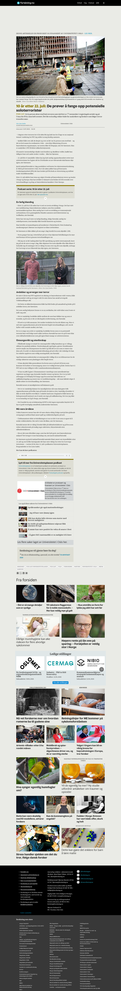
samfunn (20, 569)
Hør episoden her (42, 194)
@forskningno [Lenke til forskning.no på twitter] (85, 871)
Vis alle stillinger (60, 683)
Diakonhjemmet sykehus (26, 930)
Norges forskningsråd (56, 966)
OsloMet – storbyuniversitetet (58, 987)
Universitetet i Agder (85, 964)
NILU (20, 989)
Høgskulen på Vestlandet (26, 962)
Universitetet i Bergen (86, 967)
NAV (20, 980)
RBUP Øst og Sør (84, 928)
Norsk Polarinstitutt (55, 973)
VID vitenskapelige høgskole (87, 986)
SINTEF (82, 937)
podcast (53, 566)
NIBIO (21, 983)
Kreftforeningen (23, 972)
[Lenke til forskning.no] (45, 2)
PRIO (81, 926)
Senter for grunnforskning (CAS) (89, 939)
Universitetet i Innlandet (86, 969)
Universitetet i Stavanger (86, 974)
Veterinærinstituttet (85, 983)
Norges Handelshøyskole (56, 963)
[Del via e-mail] (26, 573)
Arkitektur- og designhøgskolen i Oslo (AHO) (31, 926)
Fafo (20, 937)
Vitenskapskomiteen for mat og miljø (90, 988)
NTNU (51, 934)
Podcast (91, 3)
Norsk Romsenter (54, 978)
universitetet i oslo (89, 566)
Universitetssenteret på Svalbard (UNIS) (90, 979)
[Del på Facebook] (17, 573)
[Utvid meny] (104, 3)
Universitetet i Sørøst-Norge (87, 976)
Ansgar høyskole (23, 923)
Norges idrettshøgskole (56, 970)
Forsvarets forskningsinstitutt (27, 943)
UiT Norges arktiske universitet (88, 962)
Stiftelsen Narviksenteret (86, 950)
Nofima (52, 954)
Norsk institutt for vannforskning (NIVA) (61, 985)
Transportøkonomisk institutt (88, 960)
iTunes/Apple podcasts (56, 473)
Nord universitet (54, 956)
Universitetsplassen (25, 466)
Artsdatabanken (23, 928)
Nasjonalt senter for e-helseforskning (60, 945)
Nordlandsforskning (55, 959)
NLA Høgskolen (54, 923)
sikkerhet (20, 566)
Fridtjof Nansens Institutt (26, 948)
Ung (85, 3)
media (101, 566)
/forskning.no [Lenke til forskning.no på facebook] (85, 875)
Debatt (79, 3)
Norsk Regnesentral (55, 975)
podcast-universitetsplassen (37, 566)
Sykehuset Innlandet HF (86, 955)
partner (77, 566)
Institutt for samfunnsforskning (28, 967)
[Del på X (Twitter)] (20, 573)
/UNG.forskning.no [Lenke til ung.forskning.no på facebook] (86, 879)
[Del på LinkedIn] (23, 573)
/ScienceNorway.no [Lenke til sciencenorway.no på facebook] (86, 882)
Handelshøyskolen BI (25, 950)
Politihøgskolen (84, 923)
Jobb (97, 3)
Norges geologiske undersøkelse (58, 968)
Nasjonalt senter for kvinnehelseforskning (61, 947)
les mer (88, 33)
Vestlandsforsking (85, 981)
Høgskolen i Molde (24, 955)
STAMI (82, 946)
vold (60, 566)
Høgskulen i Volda (24, 960)
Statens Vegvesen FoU (86, 948)
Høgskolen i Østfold (24, 957)
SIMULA (82, 934)
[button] (101, 669)
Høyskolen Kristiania (25, 964)
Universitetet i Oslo (85, 972)
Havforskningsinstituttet (26, 953)
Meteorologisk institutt (25, 978)
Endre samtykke (25, 913)
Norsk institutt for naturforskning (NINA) (61, 982)
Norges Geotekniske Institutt (57, 961)
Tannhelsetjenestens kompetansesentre (91, 957)
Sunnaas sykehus (84, 953)
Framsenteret (23, 946)
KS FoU (21, 969)
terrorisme (68, 566)
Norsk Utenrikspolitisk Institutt (58, 980)
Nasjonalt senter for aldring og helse (59, 943)
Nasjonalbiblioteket (55, 936)
